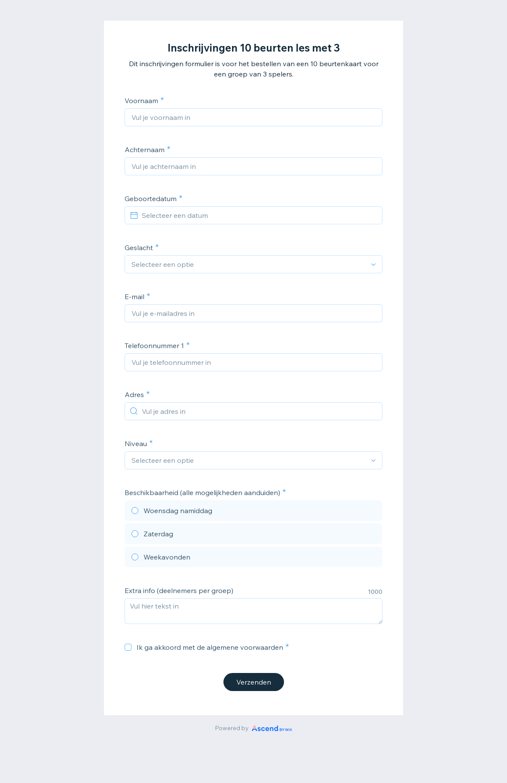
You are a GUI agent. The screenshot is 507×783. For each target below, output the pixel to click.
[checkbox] (128, 647)
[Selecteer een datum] (258, 215)
